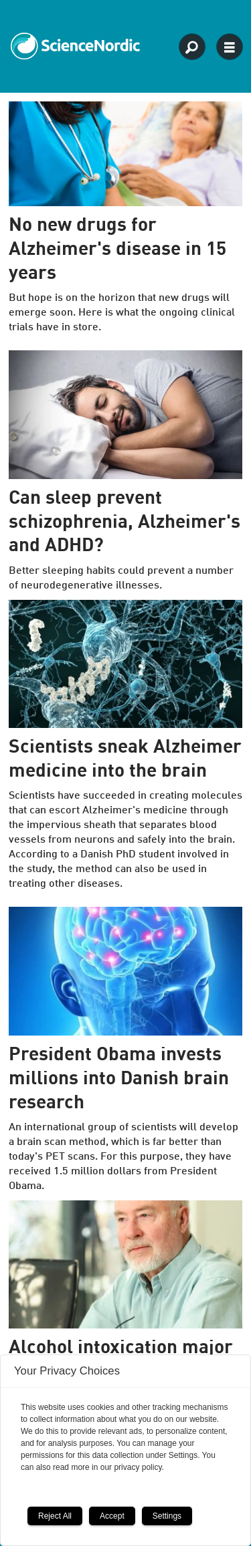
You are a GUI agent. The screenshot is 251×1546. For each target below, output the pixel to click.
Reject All (55, 1516)
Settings (167, 1516)
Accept (112, 1516)
